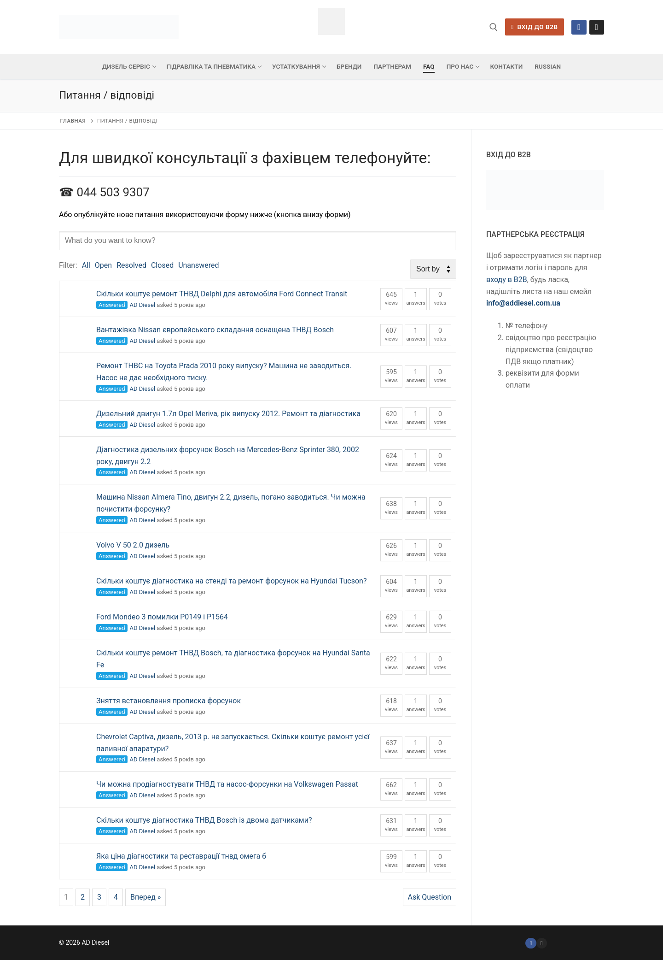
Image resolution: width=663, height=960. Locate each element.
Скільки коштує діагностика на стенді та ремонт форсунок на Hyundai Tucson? (231, 581)
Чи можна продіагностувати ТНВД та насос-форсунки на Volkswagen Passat (227, 784)
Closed (162, 265)
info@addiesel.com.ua (523, 303)
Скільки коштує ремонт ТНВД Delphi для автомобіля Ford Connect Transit (221, 293)
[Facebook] (578, 27)
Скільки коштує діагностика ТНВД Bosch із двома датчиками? (204, 820)
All (86, 265)
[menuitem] (548, 67)
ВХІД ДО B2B (534, 26)
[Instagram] (596, 27)
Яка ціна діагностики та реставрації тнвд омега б (181, 856)
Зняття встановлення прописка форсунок (168, 700)
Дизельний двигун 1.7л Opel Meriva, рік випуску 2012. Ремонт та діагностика (228, 413)
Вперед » (145, 897)
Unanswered (198, 265)
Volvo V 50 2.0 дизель (132, 545)
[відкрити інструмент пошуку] (493, 27)
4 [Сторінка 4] (116, 897)
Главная (73, 121)
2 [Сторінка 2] (83, 897)
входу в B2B (506, 279)
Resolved (131, 265)
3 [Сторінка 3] (99, 897)
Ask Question (429, 897)
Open (103, 265)
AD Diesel (143, 304)
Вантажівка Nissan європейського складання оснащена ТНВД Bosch (215, 329)
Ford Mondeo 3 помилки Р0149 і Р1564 (162, 617)
